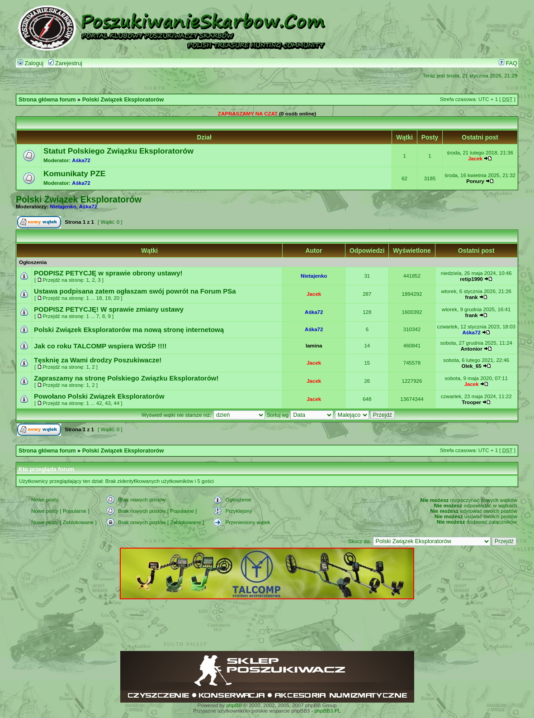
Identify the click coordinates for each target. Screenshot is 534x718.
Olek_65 (472, 366)
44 (116, 403)
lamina (314, 345)
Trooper (471, 402)
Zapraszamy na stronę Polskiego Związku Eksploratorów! (126, 378)
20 (116, 298)
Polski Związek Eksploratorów (123, 99)
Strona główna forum (47, 99)
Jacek (475, 158)
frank (471, 297)
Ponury (475, 181)
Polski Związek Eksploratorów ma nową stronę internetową (129, 329)
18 (99, 298)
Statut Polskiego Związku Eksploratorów (118, 150)
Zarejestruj (65, 63)
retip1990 (471, 279)
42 (99, 403)
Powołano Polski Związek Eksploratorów (99, 396)
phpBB (234, 705)
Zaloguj (30, 63)
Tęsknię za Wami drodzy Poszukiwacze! (97, 360)
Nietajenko (63, 206)
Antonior (471, 349)
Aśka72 (81, 160)
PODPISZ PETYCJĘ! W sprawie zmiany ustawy (109, 309)
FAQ (508, 63)
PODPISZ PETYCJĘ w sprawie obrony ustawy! (108, 273)
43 (108, 403)
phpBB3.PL (327, 710)
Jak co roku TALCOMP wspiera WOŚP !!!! (100, 346)
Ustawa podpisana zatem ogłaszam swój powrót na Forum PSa (135, 291)
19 (108, 298)
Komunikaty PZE (74, 173)
